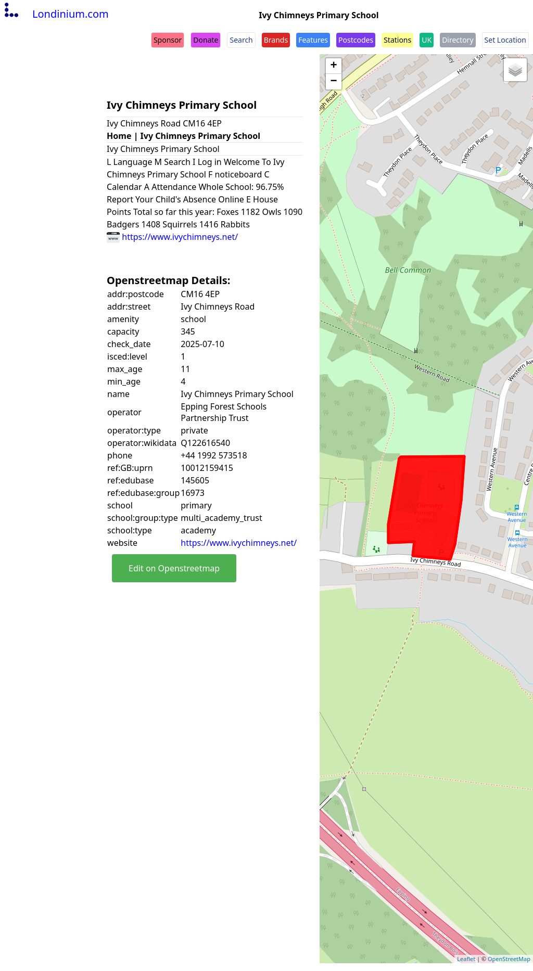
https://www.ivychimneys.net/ (172, 236)
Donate (205, 40)
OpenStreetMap (509, 959)
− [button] (334, 82)
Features (313, 40)
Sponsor (168, 40)
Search (241, 40)
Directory (457, 40)
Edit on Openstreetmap (174, 568)
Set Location (505, 40)
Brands (276, 40)
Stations (397, 40)
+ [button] (334, 66)
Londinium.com (55, 14)
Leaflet (466, 959)
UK (427, 40)
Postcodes (355, 40)
